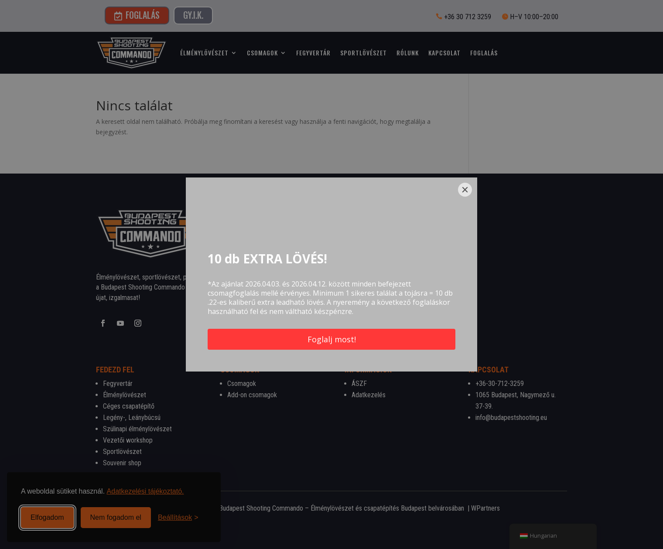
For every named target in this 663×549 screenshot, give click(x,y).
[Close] (465, 190)
